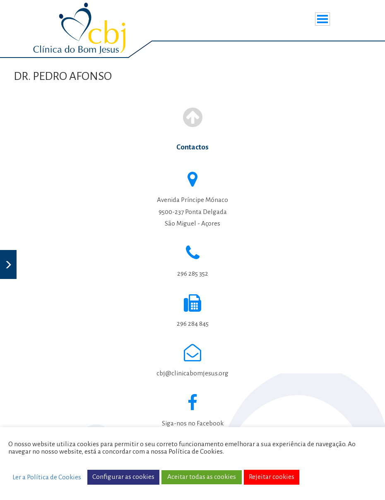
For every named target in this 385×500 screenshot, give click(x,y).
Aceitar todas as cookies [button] (201, 477)
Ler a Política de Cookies (46, 477)
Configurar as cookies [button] (123, 477)
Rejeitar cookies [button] (271, 477)
